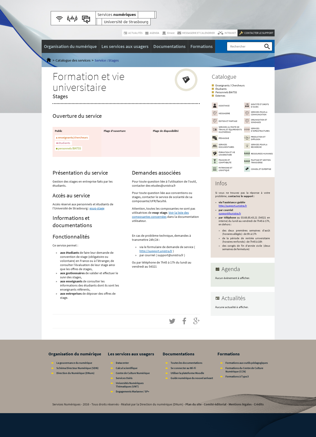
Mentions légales (240, 404)
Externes (220, 95)
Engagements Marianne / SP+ (132, 391)
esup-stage (97, 208)
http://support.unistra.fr (155, 251)
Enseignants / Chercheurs (230, 85)
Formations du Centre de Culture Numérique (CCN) (244, 369)
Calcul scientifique (126, 368)
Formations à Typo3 (237, 376)
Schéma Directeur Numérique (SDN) (77, 368)
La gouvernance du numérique (74, 362)
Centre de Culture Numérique (133, 373)
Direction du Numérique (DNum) (75, 373)
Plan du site (193, 404)
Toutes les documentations (186, 362)
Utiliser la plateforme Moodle (187, 373)
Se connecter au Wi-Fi (183, 368)
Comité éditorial (215, 404)
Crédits (259, 404)
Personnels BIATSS (226, 92)
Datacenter (122, 362)
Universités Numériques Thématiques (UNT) (130, 384)
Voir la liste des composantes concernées (160, 215)
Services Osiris (124, 378)
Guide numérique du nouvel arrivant (192, 378)
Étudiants (221, 88)
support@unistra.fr (230, 213)
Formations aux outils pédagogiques (246, 362)
